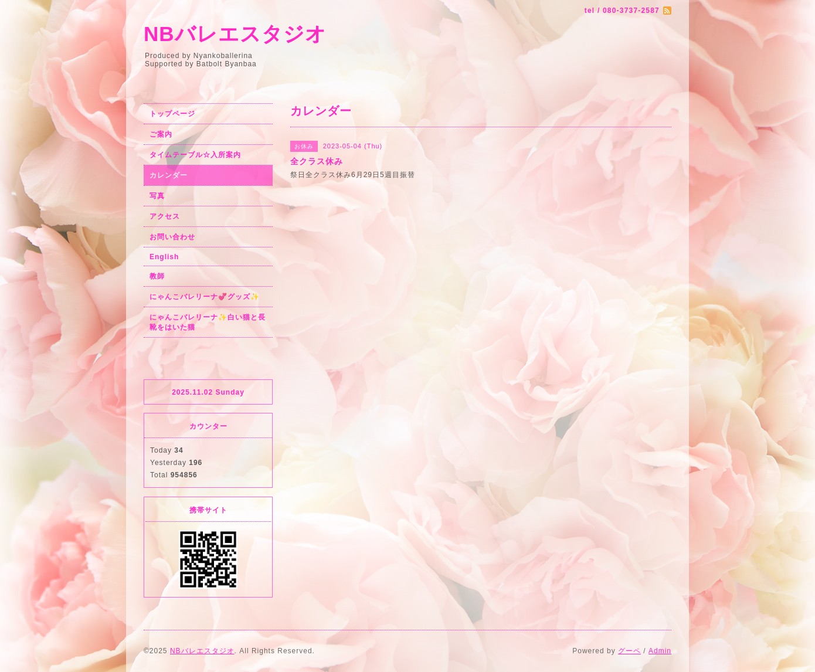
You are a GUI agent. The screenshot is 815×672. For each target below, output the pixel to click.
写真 (157, 196)
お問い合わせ (172, 237)
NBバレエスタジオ (235, 33)
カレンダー (169, 175)
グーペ (629, 651)
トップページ (172, 114)
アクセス (165, 216)
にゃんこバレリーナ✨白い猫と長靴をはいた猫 (208, 322)
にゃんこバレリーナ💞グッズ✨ (205, 297)
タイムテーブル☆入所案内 (195, 155)
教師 (157, 276)
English (164, 257)
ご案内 (161, 134)
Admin (659, 651)
